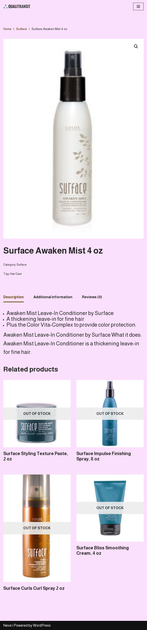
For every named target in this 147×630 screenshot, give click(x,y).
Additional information (52, 297)
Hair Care (16, 273)
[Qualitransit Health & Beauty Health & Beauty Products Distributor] (16, 6)
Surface (21, 29)
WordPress (42, 625)
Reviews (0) (92, 297)
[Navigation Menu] (138, 6)
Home (7, 29)
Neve (7, 625)
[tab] (13, 297)
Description (13, 297)
